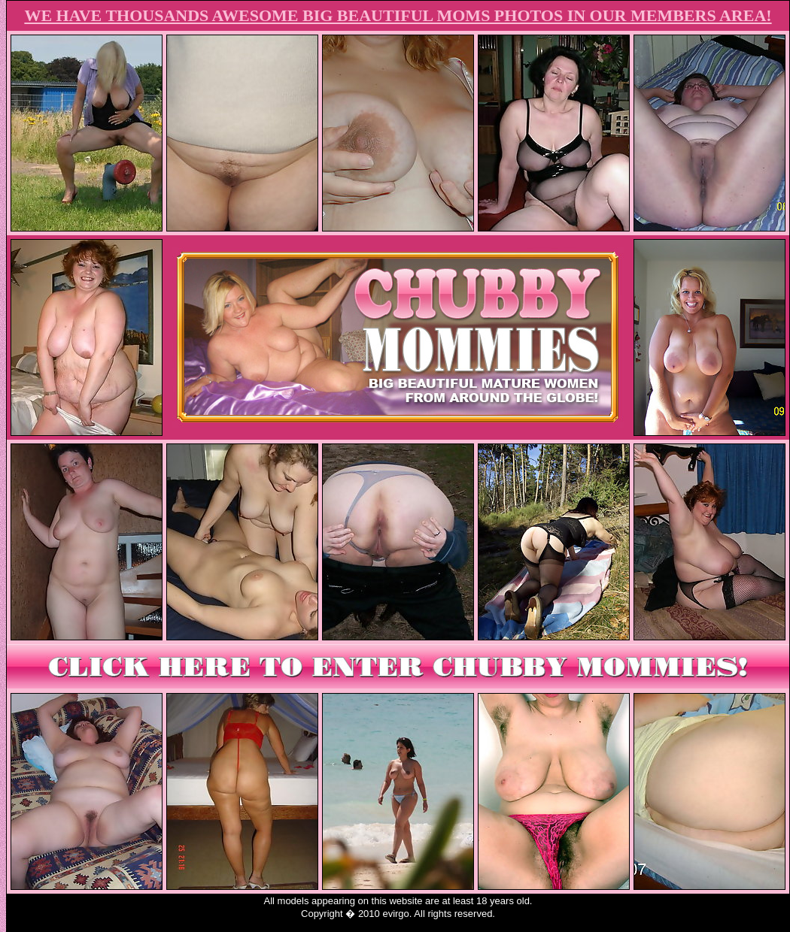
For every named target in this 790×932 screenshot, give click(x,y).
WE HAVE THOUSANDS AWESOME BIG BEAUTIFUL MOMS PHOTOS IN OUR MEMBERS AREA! (397, 15)
